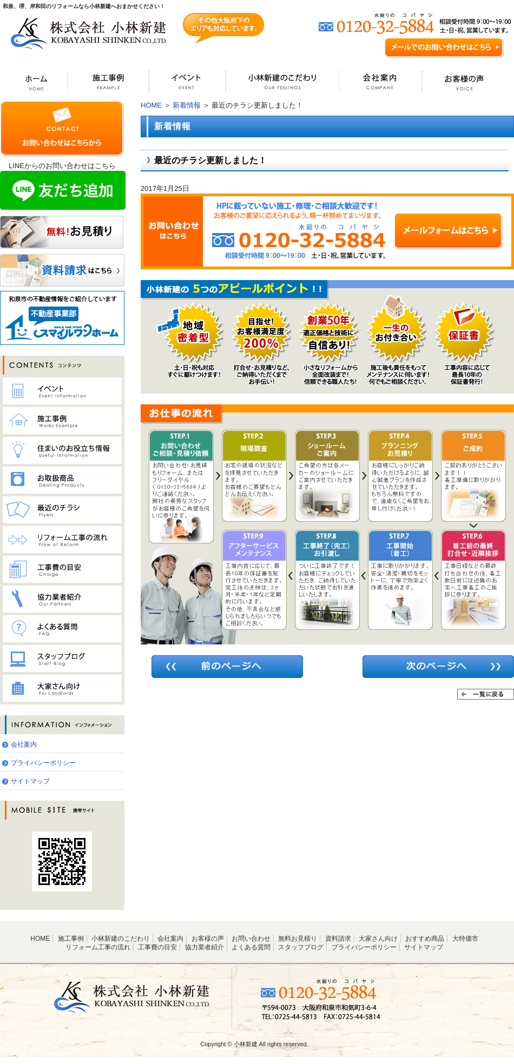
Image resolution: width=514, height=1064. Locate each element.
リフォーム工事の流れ (97, 947)
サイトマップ (30, 781)
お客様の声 (208, 938)
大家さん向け (378, 938)
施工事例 (71, 938)
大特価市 (465, 938)
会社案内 (24, 744)
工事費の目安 (157, 947)
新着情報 (187, 105)
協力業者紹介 (204, 947)
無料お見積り (297, 938)
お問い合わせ (251, 938)
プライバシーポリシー (43, 763)
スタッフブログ (301, 947)
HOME (151, 105)
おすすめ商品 (424, 938)
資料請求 (338, 938)
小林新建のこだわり (120, 938)
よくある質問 (251, 947)
